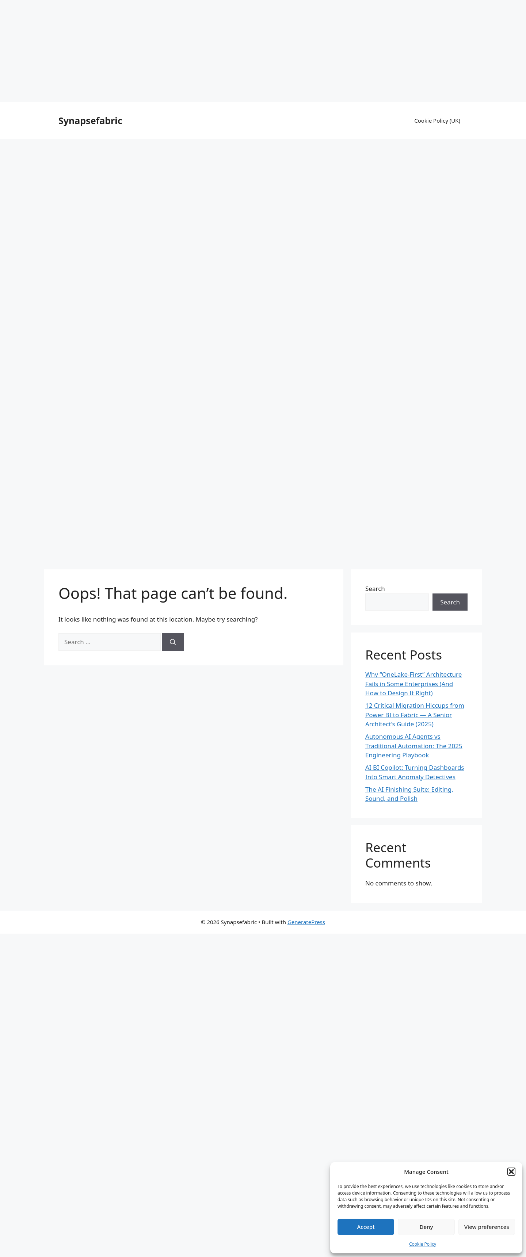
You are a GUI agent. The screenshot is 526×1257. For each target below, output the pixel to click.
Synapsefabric (90, 120)
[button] (511, 1171)
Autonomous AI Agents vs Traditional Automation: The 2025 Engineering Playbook (413, 745)
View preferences (486, 1226)
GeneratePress (306, 922)
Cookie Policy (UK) (437, 120)
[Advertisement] (263, 51)
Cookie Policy (422, 1244)
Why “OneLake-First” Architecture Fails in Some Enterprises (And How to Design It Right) (413, 683)
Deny (426, 1226)
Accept (366, 1226)
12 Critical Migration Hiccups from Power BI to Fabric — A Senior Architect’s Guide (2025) (414, 714)
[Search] (173, 642)
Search (375, 588)
